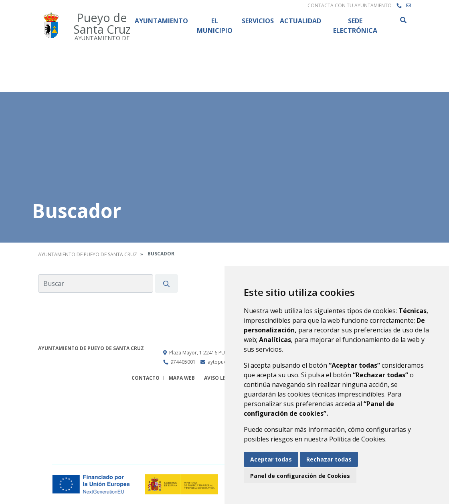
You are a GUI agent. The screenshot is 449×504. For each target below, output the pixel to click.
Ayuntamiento (161, 20)
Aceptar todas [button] (271, 459)
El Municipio (215, 25)
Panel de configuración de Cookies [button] (300, 476)
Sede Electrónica (355, 25)
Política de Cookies (357, 439)
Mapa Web (182, 377)
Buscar (403, 20)
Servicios (258, 20)
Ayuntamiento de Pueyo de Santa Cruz (87, 254)
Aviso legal (219, 377)
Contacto (145, 377)
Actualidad (300, 20)
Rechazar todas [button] (329, 459)
